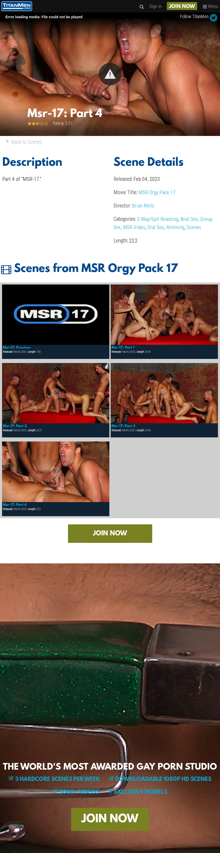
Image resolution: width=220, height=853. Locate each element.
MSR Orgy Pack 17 (157, 192)
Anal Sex (189, 219)
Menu (210, 6)
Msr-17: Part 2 (15, 426)
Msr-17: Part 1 (122, 348)
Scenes (194, 227)
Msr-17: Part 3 (123, 426)
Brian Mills (143, 206)
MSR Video (134, 227)
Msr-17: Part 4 (15, 505)
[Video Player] (110, 74)
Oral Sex (155, 227)
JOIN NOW (182, 6)
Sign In (155, 6)
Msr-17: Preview (17, 348)
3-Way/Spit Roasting (157, 219)
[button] (110, 74)
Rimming (175, 227)
